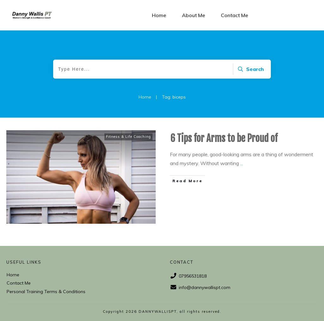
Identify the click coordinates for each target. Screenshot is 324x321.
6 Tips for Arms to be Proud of (223, 138)
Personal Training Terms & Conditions (46, 291)
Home (13, 275)
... (241, 163)
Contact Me (19, 283)
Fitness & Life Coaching (128, 136)
